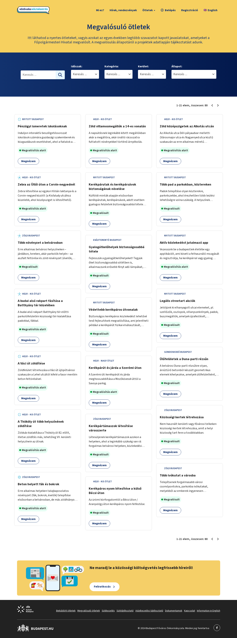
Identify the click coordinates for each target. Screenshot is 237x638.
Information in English (208, 611)
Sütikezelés (108, 610)
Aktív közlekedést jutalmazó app (184, 242)
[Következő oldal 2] (218, 105)
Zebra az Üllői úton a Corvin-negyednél (46, 184)
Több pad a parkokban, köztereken (185, 184)
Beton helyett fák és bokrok (38, 484)
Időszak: (76, 66)
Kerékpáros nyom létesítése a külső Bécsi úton (115, 490)
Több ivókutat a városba (178, 475)
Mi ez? (100, 10)
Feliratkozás (102, 587)
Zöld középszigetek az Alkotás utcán (187, 126)
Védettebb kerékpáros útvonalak (113, 309)
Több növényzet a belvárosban (40, 242)
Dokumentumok (173, 611)
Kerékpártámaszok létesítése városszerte (111, 428)
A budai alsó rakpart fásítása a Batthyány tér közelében (40, 303)
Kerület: (143, 66)
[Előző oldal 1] (212, 105)
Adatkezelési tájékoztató (149, 611)
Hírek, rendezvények (123, 10)
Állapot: (176, 66)
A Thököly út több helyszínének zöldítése (41, 423)
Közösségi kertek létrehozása (182, 417)
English (210, 10)
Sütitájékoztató (125, 611)
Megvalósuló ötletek (88, 611)
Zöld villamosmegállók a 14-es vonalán (117, 126)
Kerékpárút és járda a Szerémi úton (115, 368)
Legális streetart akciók (177, 301)
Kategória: (111, 66)
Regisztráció (189, 10)
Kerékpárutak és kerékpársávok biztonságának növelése (112, 186)
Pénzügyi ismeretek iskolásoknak (42, 126)
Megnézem (28, 161)
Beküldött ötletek (66, 611)
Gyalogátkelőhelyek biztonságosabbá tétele (116, 249)
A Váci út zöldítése (31, 363)
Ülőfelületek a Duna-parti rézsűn (184, 359)
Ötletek (149, 10)
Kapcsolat (189, 611)
